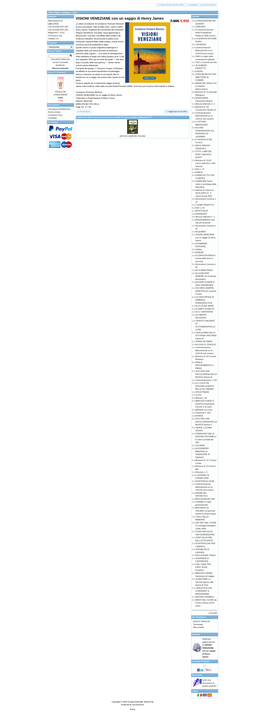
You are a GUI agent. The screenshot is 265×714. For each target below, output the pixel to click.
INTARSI (199, 416)
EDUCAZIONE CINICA (205, 555)
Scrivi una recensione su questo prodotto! (209, 683)
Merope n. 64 (201, 398)
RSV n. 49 (199, 208)
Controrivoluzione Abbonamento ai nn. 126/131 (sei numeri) (204, 116)
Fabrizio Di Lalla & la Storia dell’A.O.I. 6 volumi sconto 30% (204, 193)
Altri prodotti (198, 627)
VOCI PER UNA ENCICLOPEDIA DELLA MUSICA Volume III (206, 374)
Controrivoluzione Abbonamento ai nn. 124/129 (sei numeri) (204, 50)
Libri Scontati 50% (56, 30)
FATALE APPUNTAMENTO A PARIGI (204, 365)
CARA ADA (200, 27)
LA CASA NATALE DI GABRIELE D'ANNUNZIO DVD (204, 300)
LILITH (198, 395)
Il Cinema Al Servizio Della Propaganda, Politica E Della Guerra (205, 33)
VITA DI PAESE (202, 392)
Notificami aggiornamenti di (209, 648)
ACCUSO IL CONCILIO (205, 344)
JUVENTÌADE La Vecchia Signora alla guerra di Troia (204, 582)
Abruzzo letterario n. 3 (205, 104)
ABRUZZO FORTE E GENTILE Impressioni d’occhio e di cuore (204, 404)
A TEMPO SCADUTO (204, 309)
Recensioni (197, 675)
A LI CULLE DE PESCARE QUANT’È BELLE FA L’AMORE (204, 386)
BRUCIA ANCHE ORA (205, 499)
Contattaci (52, 118)
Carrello (195, 16)
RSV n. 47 (199, 169)
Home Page (54, 12)
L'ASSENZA (200, 44)
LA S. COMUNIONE (204, 312)
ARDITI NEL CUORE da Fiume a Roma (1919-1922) (206, 603)
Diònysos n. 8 (201, 472)
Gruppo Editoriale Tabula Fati (140, 702)
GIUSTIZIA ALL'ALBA (204, 481)
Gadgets (52, 38)
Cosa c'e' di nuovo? (57, 72)
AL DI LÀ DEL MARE (204, 306)
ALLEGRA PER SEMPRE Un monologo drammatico (205, 276)
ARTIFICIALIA (201, 211)
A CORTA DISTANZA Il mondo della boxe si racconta (205, 258)
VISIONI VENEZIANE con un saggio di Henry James (205, 237)
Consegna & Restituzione (59, 109)
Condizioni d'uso (55, 115)
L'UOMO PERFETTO (204, 205)
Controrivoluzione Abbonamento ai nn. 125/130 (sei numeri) (204, 487)
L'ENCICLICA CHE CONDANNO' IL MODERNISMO (203, 591)
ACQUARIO (200, 232)
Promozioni (53, 36)
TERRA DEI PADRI (203, 341)
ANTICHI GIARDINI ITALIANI (132, 136)
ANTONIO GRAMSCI (204, 597)
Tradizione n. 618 (203, 413)
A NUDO (199, 71)
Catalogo (66, 12)
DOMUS (199, 172)
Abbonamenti (54, 21)
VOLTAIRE (200, 445)
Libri (74, 12)
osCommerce (138, 705)
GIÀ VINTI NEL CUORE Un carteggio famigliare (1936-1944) (205, 526)
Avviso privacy (54, 112)
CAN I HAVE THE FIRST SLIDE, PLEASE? (203, 567)
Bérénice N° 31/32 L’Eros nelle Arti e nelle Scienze (205, 163)
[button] (171, 5)
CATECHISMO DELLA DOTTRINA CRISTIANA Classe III (205, 336)
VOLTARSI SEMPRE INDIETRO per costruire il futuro (205, 291)
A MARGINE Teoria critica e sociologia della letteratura (205, 184)
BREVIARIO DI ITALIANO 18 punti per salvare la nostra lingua (205, 511)
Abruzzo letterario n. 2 (205, 217)
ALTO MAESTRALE (204, 270)
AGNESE (199, 252)
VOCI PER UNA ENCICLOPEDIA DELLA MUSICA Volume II (206, 422)
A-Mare (198, 249)
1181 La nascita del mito (206, 62)
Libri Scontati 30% (56, 27)
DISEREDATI (201, 214)
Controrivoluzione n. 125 (206, 380)
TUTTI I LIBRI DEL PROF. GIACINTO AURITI (203, 154)
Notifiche (196, 634)
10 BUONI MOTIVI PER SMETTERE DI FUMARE (205, 77)
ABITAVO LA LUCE (203, 410)
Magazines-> (53, 32)
